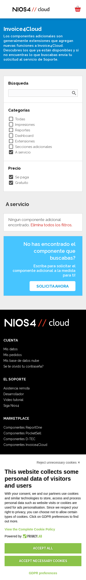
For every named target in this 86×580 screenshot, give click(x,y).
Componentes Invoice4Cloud (25, 445)
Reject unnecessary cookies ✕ (58, 462)
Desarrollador (13, 394)
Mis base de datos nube (21, 360)
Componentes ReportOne (22, 427)
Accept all (43, 548)
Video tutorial (13, 400)
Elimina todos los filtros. (51, 225)
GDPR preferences (43, 573)
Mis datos (10, 349)
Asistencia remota (16, 388)
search (74, 93)
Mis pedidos (12, 355)
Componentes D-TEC (19, 439)
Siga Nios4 (11, 405)
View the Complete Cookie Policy (30, 529)
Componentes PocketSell (22, 433)
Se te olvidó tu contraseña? (23, 366)
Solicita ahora (52, 286)
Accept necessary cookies (43, 561)
